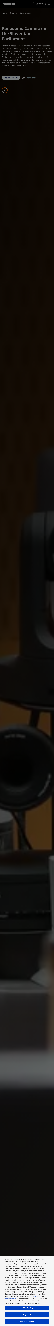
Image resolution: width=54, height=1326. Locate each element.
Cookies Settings (27, 1308)
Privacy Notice (10, 1298)
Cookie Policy (37, 1296)
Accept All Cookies (27, 1321)
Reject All (27, 1315)
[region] (27, 1291)
